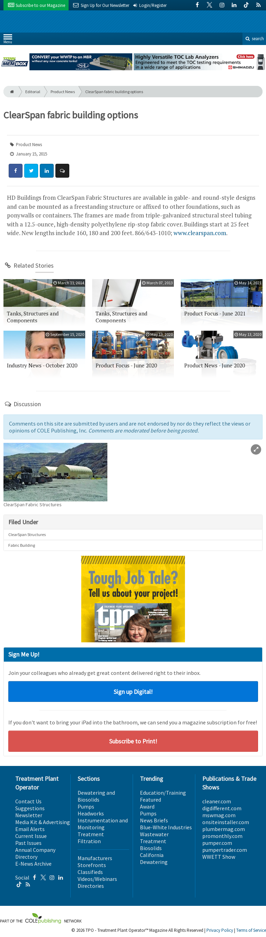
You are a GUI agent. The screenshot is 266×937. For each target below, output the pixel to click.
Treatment (91, 834)
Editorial (32, 91)
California (151, 854)
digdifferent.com (221, 808)
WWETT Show (218, 856)
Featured (150, 799)
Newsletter (28, 815)
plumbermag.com (223, 829)
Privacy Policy (219, 930)
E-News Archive (33, 863)
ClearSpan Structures (27, 534)
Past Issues (28, 842)
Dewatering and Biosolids (96, 796)
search (254, 39)
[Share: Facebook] (16, 171)
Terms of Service (251, 930)
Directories (91, 885)
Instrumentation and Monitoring (103, 824)
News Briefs (154, 820)
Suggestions (30, 808)
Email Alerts (30, 829)
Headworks (91, 813)
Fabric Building (21, 545)
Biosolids (151, 848)
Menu (7, 40)
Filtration (89, 841)
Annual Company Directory (35, 853)
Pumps (86, 806)
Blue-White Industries (166, 827)
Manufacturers (95, 858)
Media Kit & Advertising (42, 822)
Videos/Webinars (97, 878)
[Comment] (62, 171)
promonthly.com (222, 835)
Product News (63, 91)
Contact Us (28, 801)
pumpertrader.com (224, 849)
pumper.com (217, 842)
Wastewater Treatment (154, 838)
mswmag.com (219, 815)
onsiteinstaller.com (225, 822)
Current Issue (31, 835)
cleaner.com (216, 801)
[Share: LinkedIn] (47, 171)
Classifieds (90, 871)
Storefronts (92, 865)
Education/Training (163, 792)
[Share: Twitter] (31, 171)
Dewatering (154, 861)
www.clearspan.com (200, 233)
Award (147, 806)
